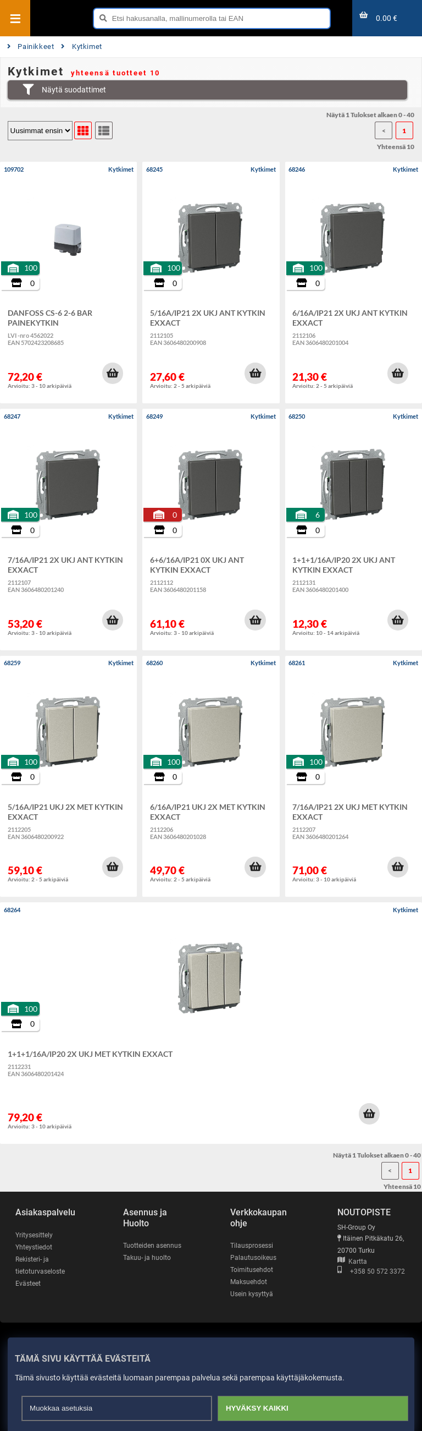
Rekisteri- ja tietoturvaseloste (40, 1265)
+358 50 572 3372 (371, 1271)
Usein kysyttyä (251, 1294)
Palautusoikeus (253, 1258)
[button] (112, 373)
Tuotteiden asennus (152, 1245)
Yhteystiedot (33, 1247)
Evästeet (28, 1283)
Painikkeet (30, 46)
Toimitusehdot (251, 1270)
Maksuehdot (248, 1282)
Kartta (352, 1261)
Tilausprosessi (251, 1245)
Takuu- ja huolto (147, 1258)
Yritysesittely (34, 1235)
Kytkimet (81, 46)
